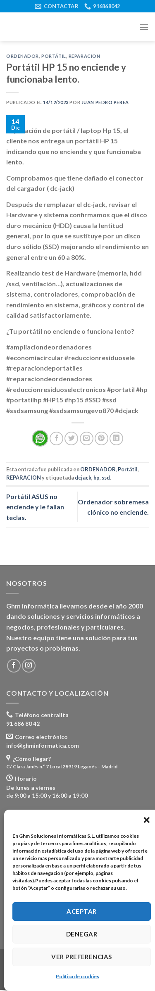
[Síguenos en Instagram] (29, 666)
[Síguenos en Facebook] (14, 666)
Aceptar (81, 911)
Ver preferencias (81, 956)
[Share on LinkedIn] (116, 438)
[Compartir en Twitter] (71, 438)
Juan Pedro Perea (105, 102)
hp (96, 477)
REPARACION (84, 56)
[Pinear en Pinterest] (101, 438)
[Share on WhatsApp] (40, 438)
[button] (147, 820)
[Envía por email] (86, 438)
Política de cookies (77, 976)
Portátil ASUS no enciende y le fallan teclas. (35, 506)
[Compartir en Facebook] (56, 438)
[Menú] (144, 27)
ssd (106, 477)
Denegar (81, 934)
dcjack (83, 477)
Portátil (53, 56)
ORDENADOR (22, 56)
